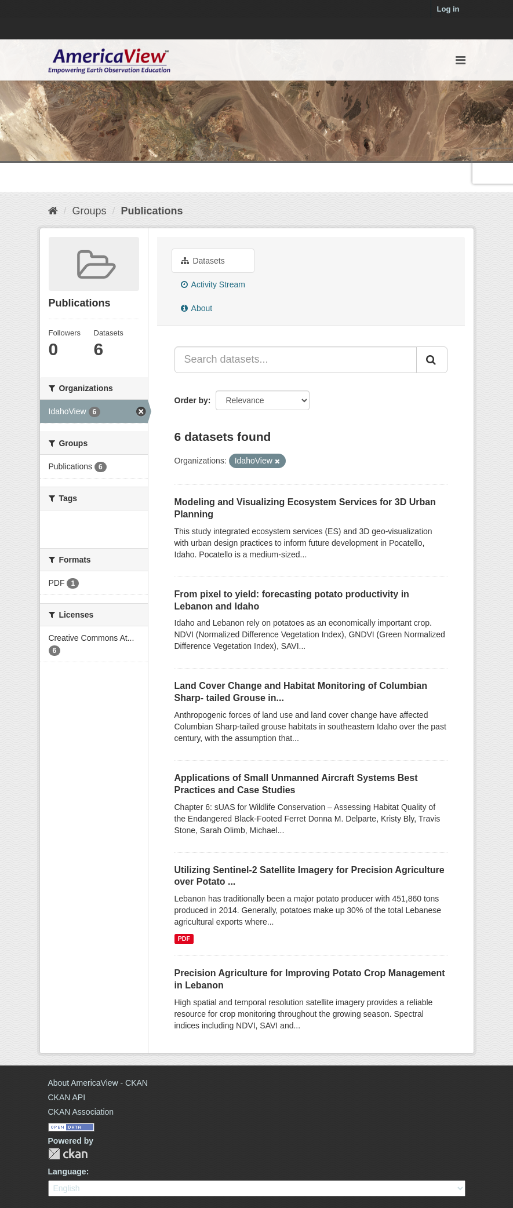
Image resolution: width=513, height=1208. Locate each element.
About (197, 308)
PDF (184, 938)
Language (67, 1171)
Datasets (203, 260)
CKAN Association (81, 1111)
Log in (448, 9)
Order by (191, 400)
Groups (89, 211)
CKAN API (67, 1097)
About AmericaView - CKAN (98, 1082)
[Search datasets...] (295, 359)
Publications (152, 211)
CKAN (68, 1154)
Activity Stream (213, 284)
